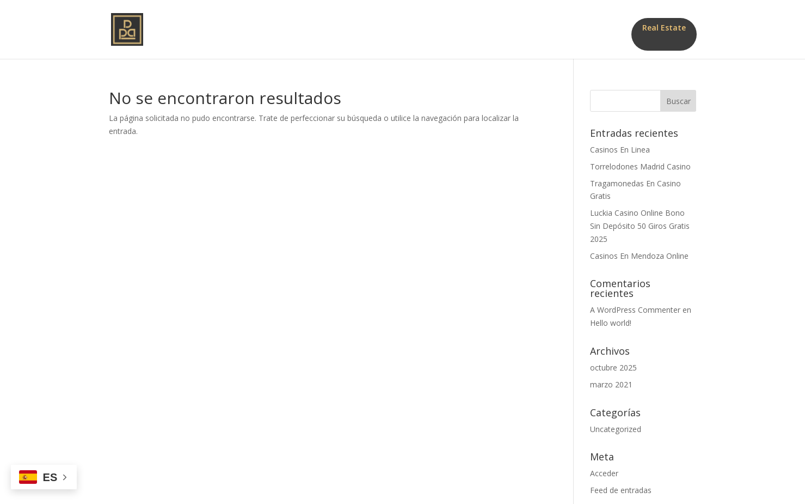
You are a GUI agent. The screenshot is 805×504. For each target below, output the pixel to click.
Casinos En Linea (620, 149)
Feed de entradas (621, 490)
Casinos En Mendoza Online (639, 256)
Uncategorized (615, 429)
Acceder (604, 473)
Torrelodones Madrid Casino (640, 166)
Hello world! (610, 323)
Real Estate (664, 27)
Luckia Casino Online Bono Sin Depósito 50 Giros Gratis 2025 (640, 226)
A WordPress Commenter (635, 310)
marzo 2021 (611, 384)
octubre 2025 (613, 367)
